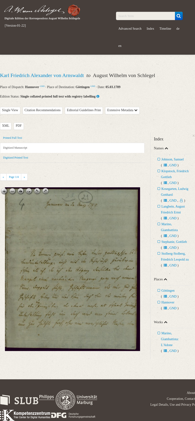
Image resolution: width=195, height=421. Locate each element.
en (119, 46)
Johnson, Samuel (172, 159)
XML (5, 125)
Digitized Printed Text (15, 157)
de (177, 28)
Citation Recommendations (43, 110)
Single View (10, 110)
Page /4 (14, 177)
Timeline (165, 28)
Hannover (167, 302)
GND (42, 86)
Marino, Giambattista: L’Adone (169, 339)
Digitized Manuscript (15, 147)
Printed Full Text (12, 137)
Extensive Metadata (122, 110)
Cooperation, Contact (181, 399)
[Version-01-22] (15, 25)
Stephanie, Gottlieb (174, 242)
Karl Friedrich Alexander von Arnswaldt (42, 75)
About (191, 393)
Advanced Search (129, 28)
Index (150, 28)
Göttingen (167, 290)
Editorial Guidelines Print (84, 110)
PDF (19, 125)
